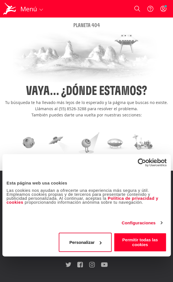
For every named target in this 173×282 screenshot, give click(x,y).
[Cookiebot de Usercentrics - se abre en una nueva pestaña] (141, 162)
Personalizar (85, 242)
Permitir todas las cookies (140, 242)
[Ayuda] (150, 8)
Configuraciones (139, 222)
